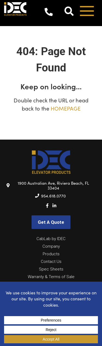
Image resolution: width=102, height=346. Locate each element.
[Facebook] (47, 205)
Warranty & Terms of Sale (51, 276)
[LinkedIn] (54, 205)
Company (51, 246)
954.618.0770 (49, 13)
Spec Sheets (51, 269)
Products (51, 253)
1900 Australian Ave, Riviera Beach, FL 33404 (53, 185)
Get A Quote (51, 222)
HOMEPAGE (66, 108)
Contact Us (51, 261)
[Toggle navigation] (87, 13)
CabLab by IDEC (51, 238)
